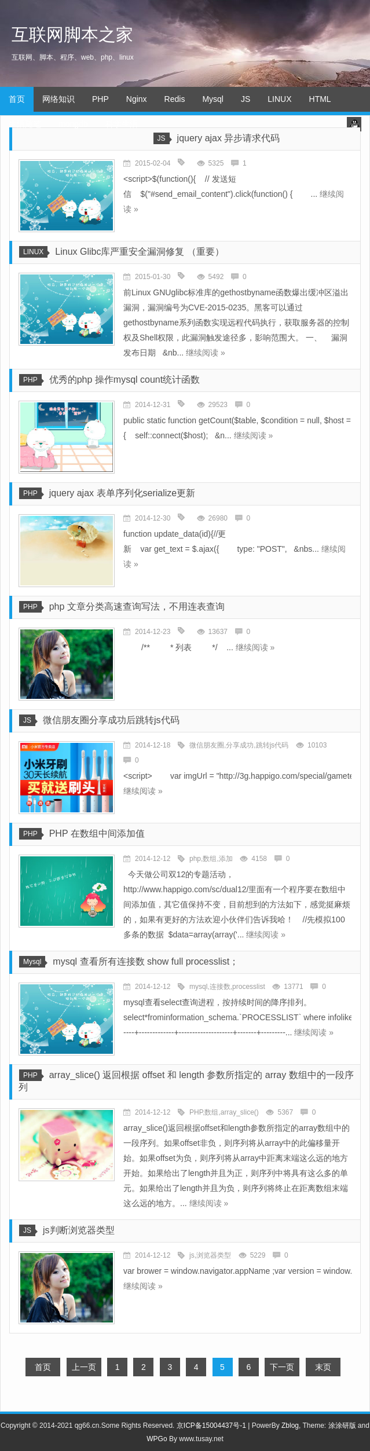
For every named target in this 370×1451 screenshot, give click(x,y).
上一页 (84, 1367)
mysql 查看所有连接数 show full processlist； (146, 961)
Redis (174, 99)
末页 (323, 1367)
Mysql (213, 99)
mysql (198, 987)
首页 (17, 99)
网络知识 (58, 99)
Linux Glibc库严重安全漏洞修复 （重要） (139, 252)
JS (245, 99)
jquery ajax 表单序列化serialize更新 (122, 493)
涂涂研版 (342, 1425)
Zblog (290, 1425)
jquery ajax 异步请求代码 (228, 138)
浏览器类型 (213, 1255)
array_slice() (240, 1112)
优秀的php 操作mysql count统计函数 (124, 379)
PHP (100, 99)
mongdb (73, 124)
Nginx (136, 99)
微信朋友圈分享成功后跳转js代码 (111, 720)
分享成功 (240, 745)
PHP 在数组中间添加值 (97, 833)
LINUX (279, 99)
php (195, 859)
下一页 (282, 1367)
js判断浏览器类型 (79, 1230)
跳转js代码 (272, 745)
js (192, 1255)
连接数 (220, 987)
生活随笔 (25, 124)
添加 (226, 859)
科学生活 (121, 124)
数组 (210, 859)
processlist (248, 987)
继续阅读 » (205, 352)
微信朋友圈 (206, 745)
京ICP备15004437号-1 (211, 1425)
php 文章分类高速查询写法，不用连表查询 (137, 606)
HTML (320, 99)
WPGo (156, 1439)
